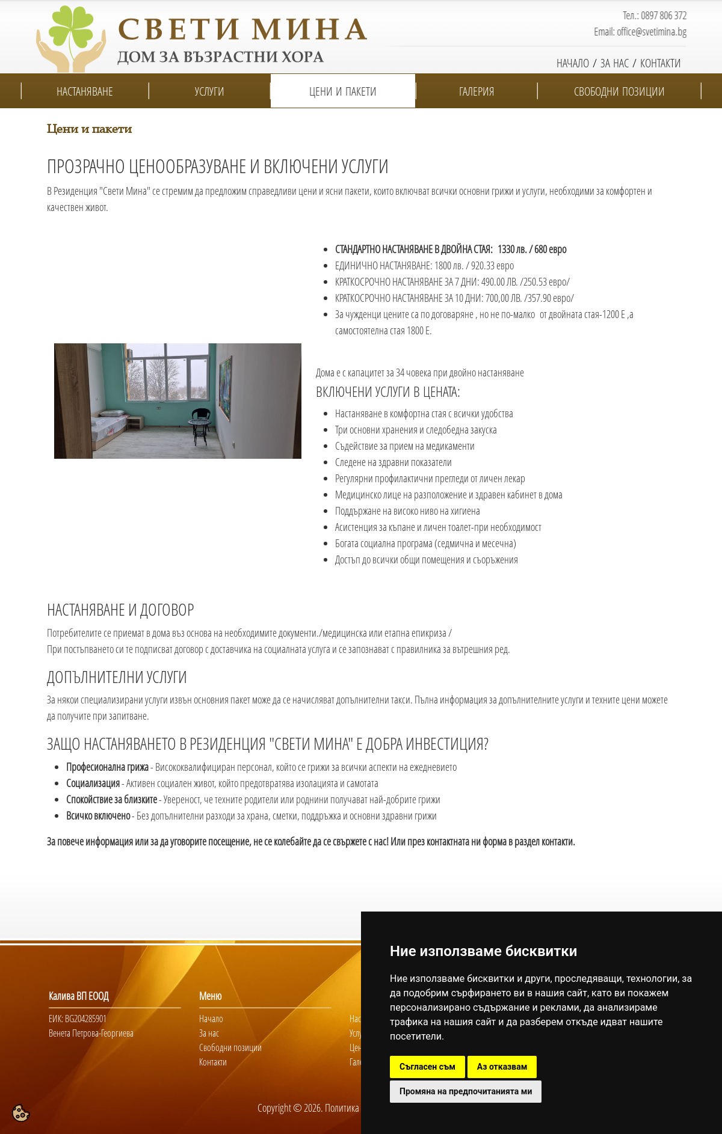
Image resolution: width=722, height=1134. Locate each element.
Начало (211, 1018)
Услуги (359, 1033)
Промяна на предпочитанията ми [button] (466, 1091)
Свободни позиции (230, 1047)
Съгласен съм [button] (427, 1066)
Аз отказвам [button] (502, 1066)
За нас (209, 1033)
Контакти (213, 1061)
